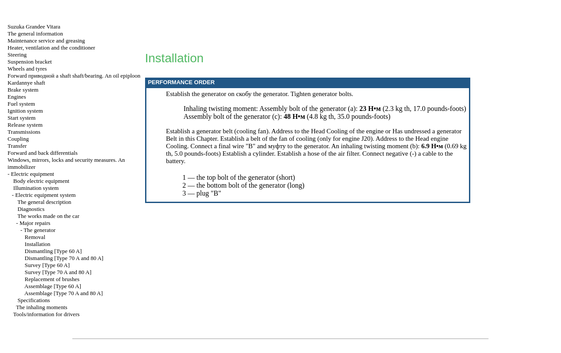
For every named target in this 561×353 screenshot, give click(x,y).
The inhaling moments (41, 307)
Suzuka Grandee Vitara (33, 26)
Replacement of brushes (52, 279)
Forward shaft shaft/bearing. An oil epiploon (73, 75)
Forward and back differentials (42, 153)
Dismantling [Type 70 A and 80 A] (64, 258)
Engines (16, 96)
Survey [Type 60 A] (47, 265)
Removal (35, 237)
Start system (21, 117)
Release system (25, 124)
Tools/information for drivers (46, 314)
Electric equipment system (45, 195)
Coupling (17, 138)
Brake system (22, 89)
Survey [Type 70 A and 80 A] (58, 272)
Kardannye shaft (26, 82)
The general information (35, 33)
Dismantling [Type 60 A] (53, 251)
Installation (37, 244)
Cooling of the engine (355, 131)
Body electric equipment (41, 181)
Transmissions (23, 131)
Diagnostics (31, 209)
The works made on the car (48, 216)
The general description (44, 202)
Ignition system (25, 110)
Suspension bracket (29, 61)
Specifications (34, 300)
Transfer (17, 146)
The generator (40, 230)
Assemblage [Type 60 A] (53, 286)
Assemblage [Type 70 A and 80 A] (64, 293)
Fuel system (21, 103)
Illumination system (36, 188)
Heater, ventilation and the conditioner (51, 47)
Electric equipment (32, 174)
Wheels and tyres (27, 68)
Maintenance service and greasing (46, 40)
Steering (16, 54)
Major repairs (34, 223)
